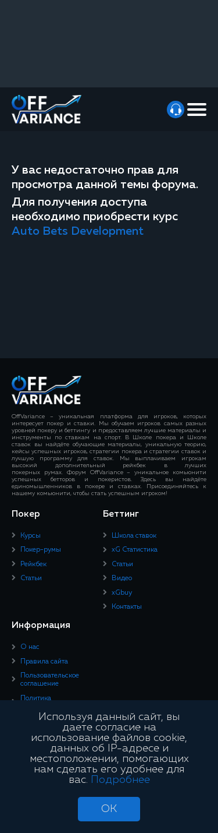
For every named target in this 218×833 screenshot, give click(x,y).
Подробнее (120, 780)
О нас (30, 647)
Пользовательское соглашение (49, 679)
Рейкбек (33, 564)
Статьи (31, 578)
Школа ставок (134, 535)
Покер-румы (40, 549)
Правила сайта (44, 661)
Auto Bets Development (78, 231)
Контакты (127, 606)
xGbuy (122, 593)
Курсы (30, 535)
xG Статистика (135, 549)
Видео (122, 578)
